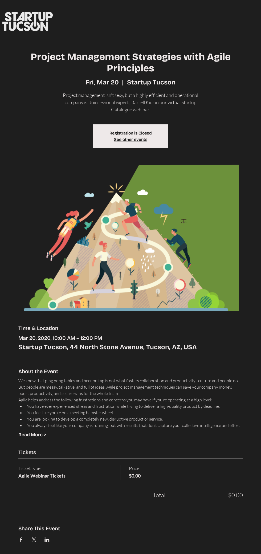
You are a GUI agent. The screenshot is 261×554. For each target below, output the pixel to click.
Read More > (32, 435)
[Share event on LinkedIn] (47, 539)
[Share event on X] (33, 539)
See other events (130, 139)
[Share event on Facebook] (20, 539)
